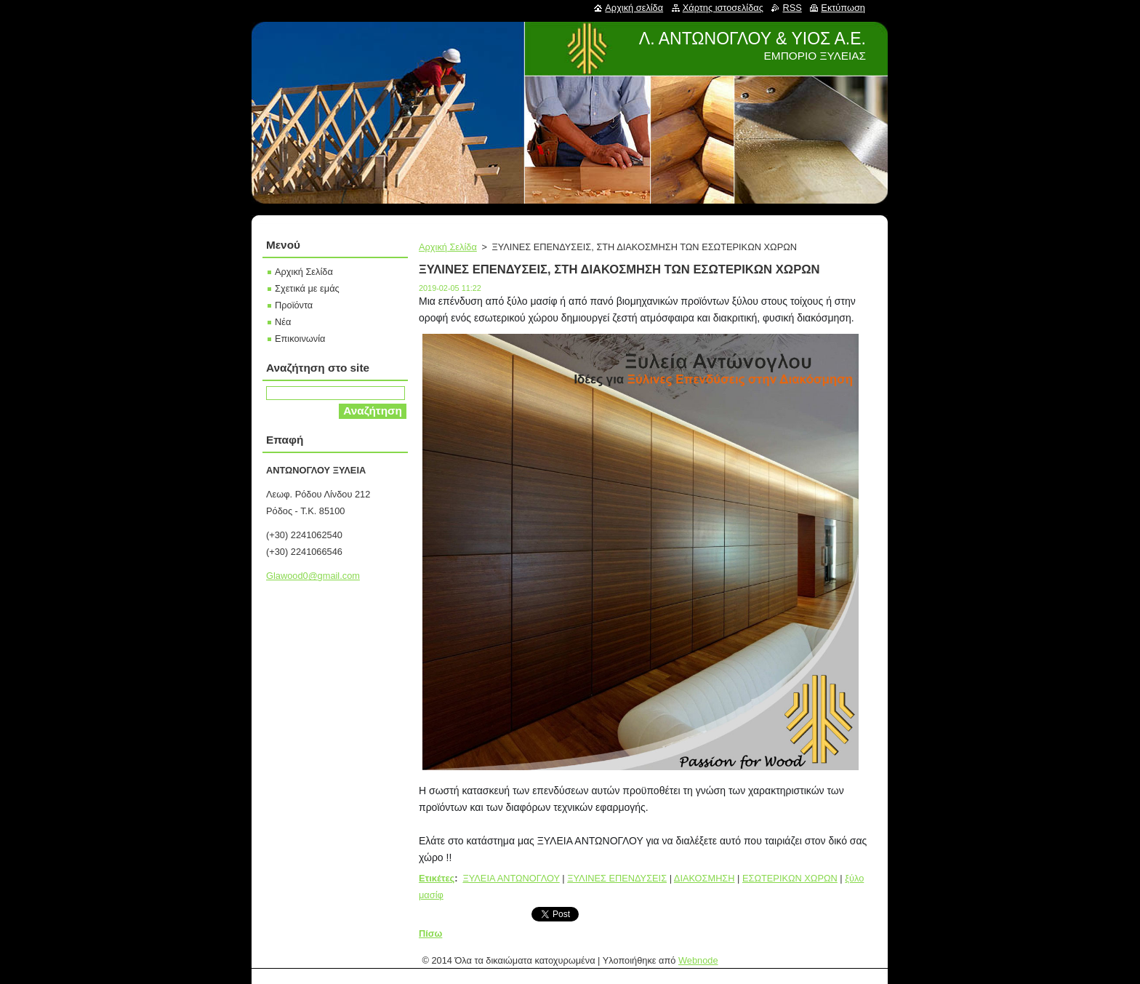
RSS (791, 7)
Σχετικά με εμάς (307, 288)
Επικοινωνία (300, 338)
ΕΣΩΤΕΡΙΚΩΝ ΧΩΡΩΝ (790, 878)
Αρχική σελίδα (634, 7)
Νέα (283, 321)
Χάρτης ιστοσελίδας (723, 7)
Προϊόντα (294, 305)
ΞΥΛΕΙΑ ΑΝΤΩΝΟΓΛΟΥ (510, 878)
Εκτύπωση (843, 7)
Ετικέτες (436, 878)
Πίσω (430, 933)
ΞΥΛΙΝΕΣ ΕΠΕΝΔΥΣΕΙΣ (617, 878)
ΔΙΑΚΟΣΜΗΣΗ (704, 878)
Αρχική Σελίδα (448, 246)
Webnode (698, 960)
